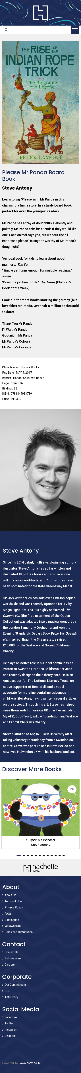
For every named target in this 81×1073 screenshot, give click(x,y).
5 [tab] (36, 855)
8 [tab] (48, 855)
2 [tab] (24, 855)
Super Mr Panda (40, 840)
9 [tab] (52, 855)
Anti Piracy (11, 997)
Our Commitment (15, 984)
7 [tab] (44, 855)
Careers (10, 964)
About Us (10, 895)
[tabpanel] (40, 814)
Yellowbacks (13, 926)
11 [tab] (60, 855)
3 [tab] (28, 855)
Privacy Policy (14, 907)
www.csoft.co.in (30, 1063)
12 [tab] (64, 855)
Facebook (11, 1017)
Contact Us (11, 952)
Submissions (13, 958)
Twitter (9, 1023)
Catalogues (12, 920)
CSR (7, 991)
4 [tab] (32, 855)
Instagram (11, 1029)
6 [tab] (40, 855)
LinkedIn (10, 1036)
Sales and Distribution (19, 932)
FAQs (8, 913)
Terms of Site (13, 901)
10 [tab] (56, 855)
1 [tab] (18, 855)
